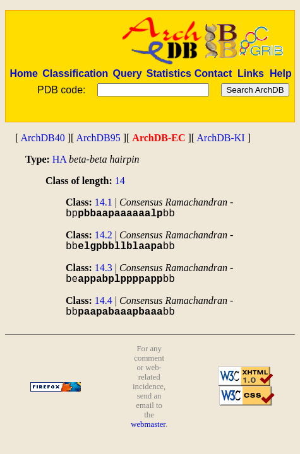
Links (250, 73)
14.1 (103, 202)
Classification (75, 73)
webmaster (148, 424)
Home (23, 73)
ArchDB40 (42, 137)
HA (59, 159)
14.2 (103, 235)
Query (126, 73)
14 (120, 180)
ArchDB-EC (158, 137)
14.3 (103, 267)
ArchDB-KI (220, 137)
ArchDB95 (98, 137)
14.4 (103, 300)
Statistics (169, 73)
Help (281, 73)
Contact (213, 73)
